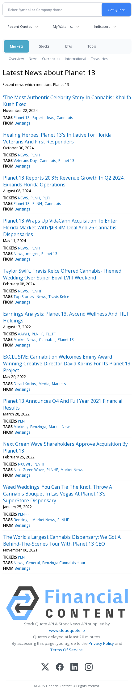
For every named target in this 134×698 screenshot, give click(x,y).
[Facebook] (59, 668)
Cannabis (65, 117)
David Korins (25, 383)
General (33, 562)
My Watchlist (63, 26)
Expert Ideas (43, 117)
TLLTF (51, 334)
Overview (16, 58)
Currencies (51, 58)
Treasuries (99, 58)
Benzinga (23, 123)
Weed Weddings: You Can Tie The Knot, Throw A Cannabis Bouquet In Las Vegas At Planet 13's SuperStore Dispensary (57, 493)
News (33, 58)
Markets (16, 46)
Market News (25, 339)
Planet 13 (22, 117)
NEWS (23, 155)
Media (44, 383)
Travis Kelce (58, 296)
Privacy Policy (101, 643)
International (75, 58)
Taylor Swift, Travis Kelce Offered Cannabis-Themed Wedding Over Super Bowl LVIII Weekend (62, 274)
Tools (92, 46)
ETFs (68, 46)
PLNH (35, 155)
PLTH (47, 198)
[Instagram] (88, 668)
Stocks (44, 46)
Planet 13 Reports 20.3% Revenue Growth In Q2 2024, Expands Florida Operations (64, 181)
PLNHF (36, 291)
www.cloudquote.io (67, 630)
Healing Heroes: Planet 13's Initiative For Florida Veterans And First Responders (57, 138)
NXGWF (24, 464)
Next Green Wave (29, 469)
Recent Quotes (19, 26)
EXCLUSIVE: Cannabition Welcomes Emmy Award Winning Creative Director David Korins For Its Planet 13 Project (67, 363)
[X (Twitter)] (45, 668)
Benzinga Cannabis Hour (64, 562)
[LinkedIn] (74, 668)
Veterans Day (25, 160)
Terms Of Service (66, 650)
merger (32, 253)
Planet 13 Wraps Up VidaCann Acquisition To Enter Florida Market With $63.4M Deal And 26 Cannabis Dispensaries (60, 227)
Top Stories (24, 296)
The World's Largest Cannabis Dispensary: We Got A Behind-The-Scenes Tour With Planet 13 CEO (62, 540)
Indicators (102, 26)
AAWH (23, 334)
